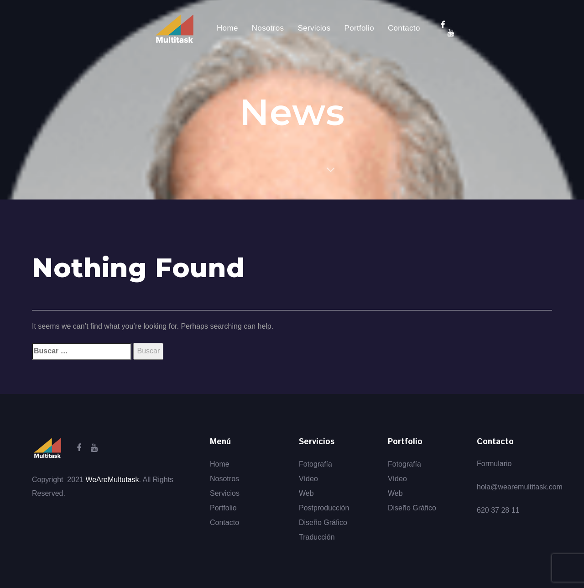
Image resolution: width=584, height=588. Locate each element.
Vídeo (308, 479)
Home (219, 464)
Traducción (317, 537)
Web (306, 493)
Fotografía (315, 464)
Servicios (225, 493)
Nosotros (224, 479)
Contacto (224, 522)
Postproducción (324, 508)
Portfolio (223, 508)
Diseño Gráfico (323, 522)
